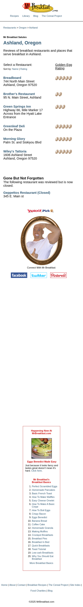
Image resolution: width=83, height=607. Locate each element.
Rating (23, 69)
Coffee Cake (38, 524)
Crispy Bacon (39, 513)
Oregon (23, 27)
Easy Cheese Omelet (43, 500)
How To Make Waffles (43, 497)
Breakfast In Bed (40, 542)
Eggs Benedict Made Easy (41, 461)
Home (4, 585)
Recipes (14, 16)
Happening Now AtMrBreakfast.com (41, 432)
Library (26, 16)
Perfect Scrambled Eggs (44, 486)
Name (15, 69)
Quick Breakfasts (41, 545)
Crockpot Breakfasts (42, 535)
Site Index (75, 585)
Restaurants (9, 27)
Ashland (33, 27)
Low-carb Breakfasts (42, 552)
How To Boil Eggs (41, 510)
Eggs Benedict (39, 517)
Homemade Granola (42, 528)
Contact (21, 585)
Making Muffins (40, 531)
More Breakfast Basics (41, 563)
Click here (36, 470)
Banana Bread (39, 520)
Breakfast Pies (39, 538)
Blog (35, 16)
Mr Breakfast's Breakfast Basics (41, 480)
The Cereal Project (52, 16)
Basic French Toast (42, 493)
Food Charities (38, 590)
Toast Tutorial (39, 549)
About (12, 585)
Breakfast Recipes (36, 585)
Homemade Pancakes (43, 490)
